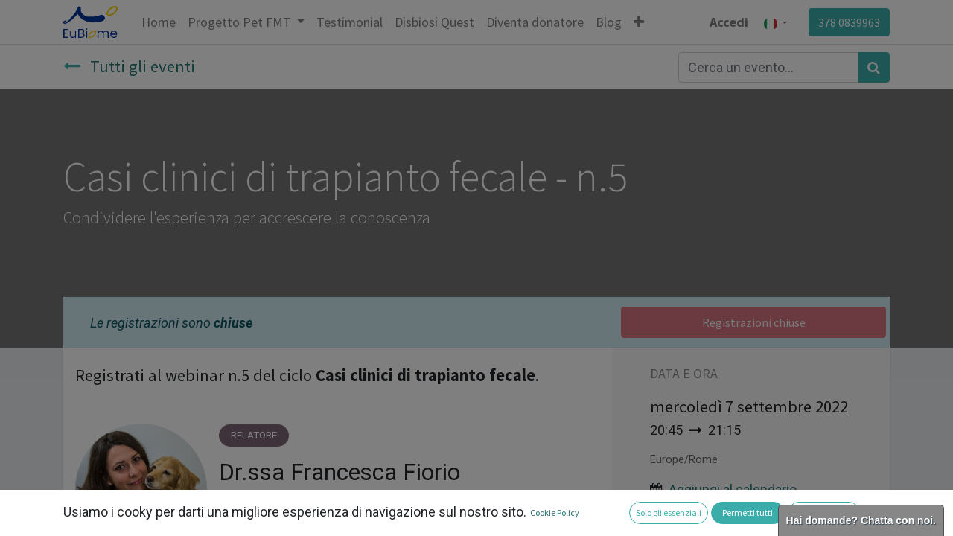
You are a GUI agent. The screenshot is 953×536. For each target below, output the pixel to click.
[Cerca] (874, 67)
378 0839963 (849, 22)
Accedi (729, 22)
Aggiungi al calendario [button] (733, 489)
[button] (639, 22)
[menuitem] (159, 22)
